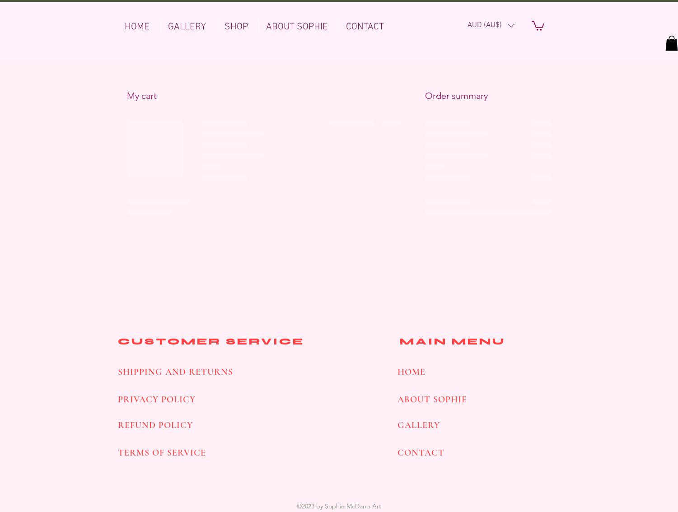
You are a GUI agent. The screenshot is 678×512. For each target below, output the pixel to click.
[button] (491, 25)
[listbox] (491, 25)
